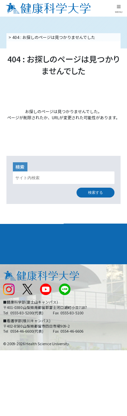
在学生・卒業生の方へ (86, 310)
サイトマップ (78, 298)
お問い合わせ (78, 276)
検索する (95, 192)
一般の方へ (76, 321)
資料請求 (121, 69)
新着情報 (11, 287)
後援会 (9, 265)
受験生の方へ (15, 310)
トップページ (19, 37)
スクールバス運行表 (21, 298)
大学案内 (12, 229)
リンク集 (74, 265)
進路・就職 (78, 241)
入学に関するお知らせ (86, 287)
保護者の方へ (15, 321)
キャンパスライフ (22, 253)
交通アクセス (15, 276)
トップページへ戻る (63, 128)
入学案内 (12, 241)
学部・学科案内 (82, 229)
